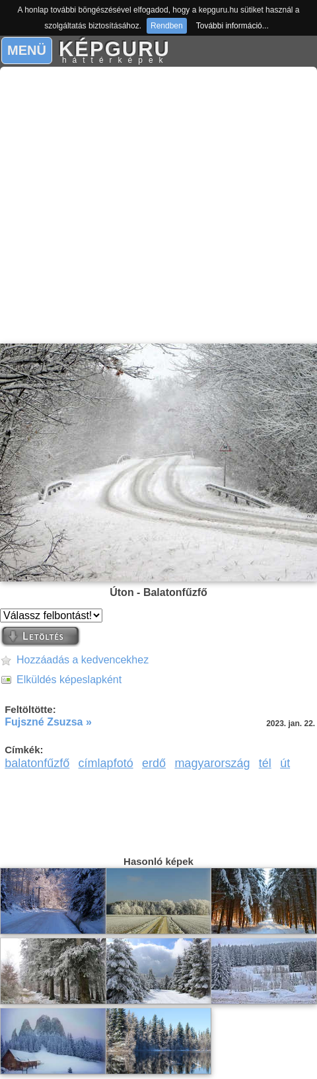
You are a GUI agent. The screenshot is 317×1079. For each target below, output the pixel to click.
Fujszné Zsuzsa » (48, 721)
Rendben (167, 25)
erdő (154, 763)
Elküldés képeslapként (69, 679)
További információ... (232, 25)
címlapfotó (106, 763)
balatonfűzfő (37, 763)
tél (265, 763)
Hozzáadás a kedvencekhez (83, 659)
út (285, 763)
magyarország (212, 763)
